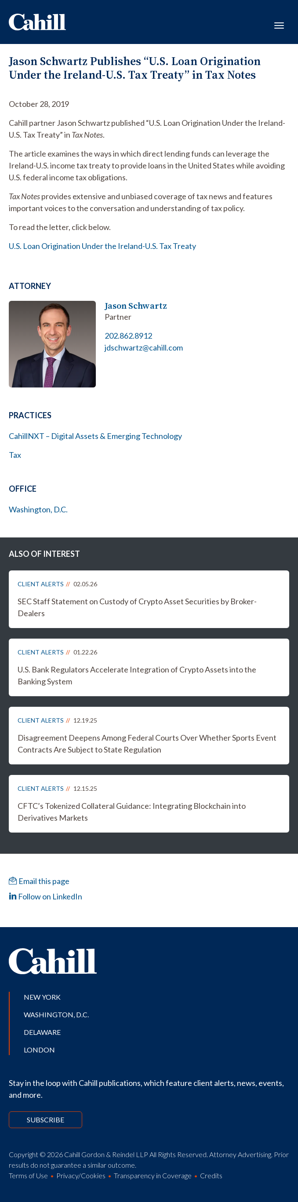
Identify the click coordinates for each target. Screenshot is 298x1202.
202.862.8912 (128, 335)
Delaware (42, 1032)
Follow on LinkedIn (45, 896)
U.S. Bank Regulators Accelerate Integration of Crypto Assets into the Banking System (137, 675)
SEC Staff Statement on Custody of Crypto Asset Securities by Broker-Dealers (137, 607)
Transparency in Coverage (153, 1175)
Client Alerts (41, 584)
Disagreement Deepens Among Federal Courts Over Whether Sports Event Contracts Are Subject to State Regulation (147, 743)
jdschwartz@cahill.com (144, 347)
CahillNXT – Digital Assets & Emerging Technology (95, 436)
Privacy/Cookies (80, 1175)
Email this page (39, 881)
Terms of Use (28, 1175)
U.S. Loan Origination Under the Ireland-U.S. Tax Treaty (102, 246)
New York (42, 997)
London (39, 1049)
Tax (15, 455)
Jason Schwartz (136, 306)
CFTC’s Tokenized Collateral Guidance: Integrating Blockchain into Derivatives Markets (132, 811)
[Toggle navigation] (279, 25)
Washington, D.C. (38, 509)
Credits (211, 1175)
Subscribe (45, 1119)
